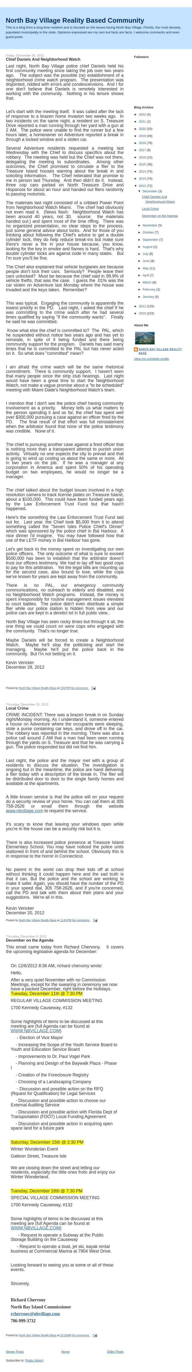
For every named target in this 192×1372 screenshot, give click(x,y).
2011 (143, 306)
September (151, 240)
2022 (143, 114)
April (146, 275)
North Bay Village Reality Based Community (75, 20)
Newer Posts (15, 1351)
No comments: (80, 688)
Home (65, 1351)
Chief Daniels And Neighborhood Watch (43, 59)
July (146, 254)
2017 (143, 150)
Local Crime (17, 708)
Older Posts (115, 1351)
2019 (143, 136)
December (150, 191)
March (147, 282)
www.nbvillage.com (24, 810)
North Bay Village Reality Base (160, 351)
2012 (143, 186)
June (146, 261)
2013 (143, 178)
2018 (143, 143)
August (148, 247)
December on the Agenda (29, 940)
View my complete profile (151, 359)
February (149, 289)
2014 (143, 171)
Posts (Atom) (34, 1360)
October (149, 232)
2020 (143, 129)
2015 (143, 164)
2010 (143, 313)
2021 (143, 121)
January (149, 297)
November (150, 225)
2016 (143, 157)
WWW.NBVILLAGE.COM (35, 1030)
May (146, 268)
